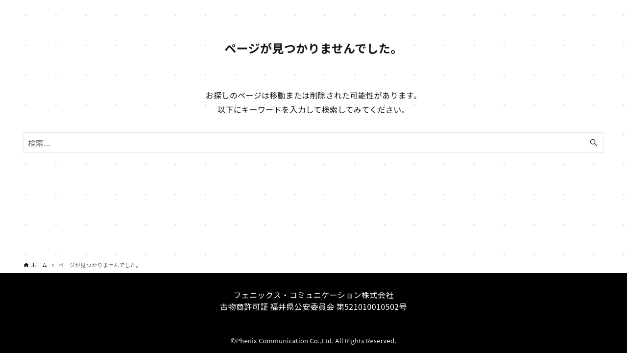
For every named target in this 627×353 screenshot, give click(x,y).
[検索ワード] (313, 142)
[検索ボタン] (593, 142)
